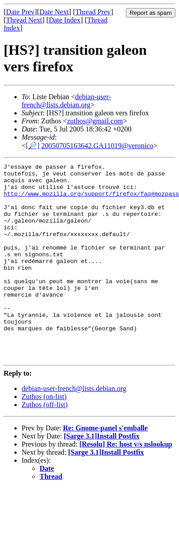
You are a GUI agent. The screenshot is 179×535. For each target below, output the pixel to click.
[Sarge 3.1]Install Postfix (101, 475)
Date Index (65, 20)
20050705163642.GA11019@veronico (97, 145)
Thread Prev (93, 12)
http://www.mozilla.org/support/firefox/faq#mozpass (91, 200)
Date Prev (20, 12)
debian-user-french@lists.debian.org (66, 101)
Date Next (54, 12)
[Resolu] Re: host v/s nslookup (125, 483)
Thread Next (24, 20)
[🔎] (33, 145)
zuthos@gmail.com (95, 121)
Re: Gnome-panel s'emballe (105, 467)
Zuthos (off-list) (44, 443)
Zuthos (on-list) (44, 435)
